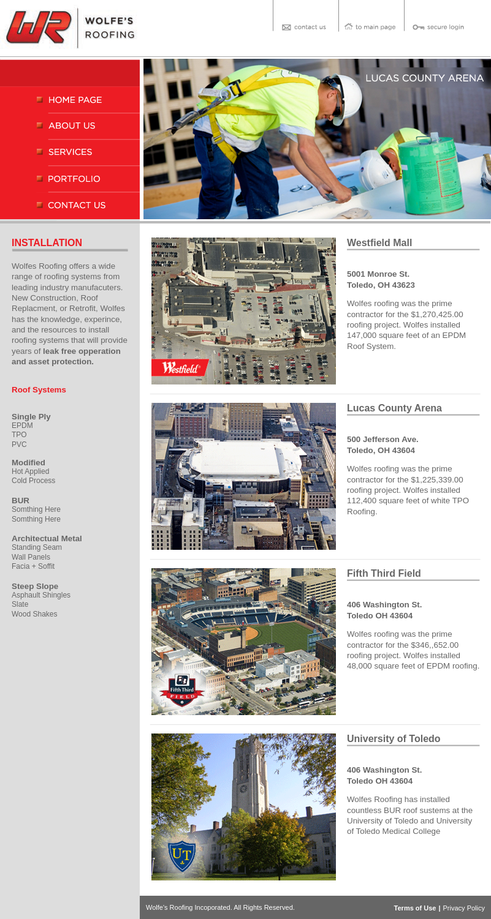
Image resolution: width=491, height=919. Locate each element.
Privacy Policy (464, 908)
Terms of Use (415, 908)
